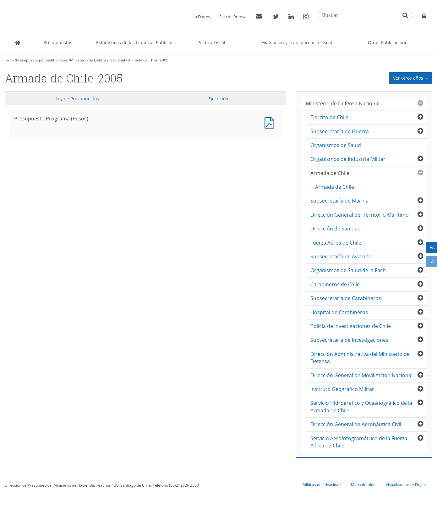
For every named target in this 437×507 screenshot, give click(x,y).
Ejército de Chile (329, 117)
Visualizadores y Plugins (407, 484)
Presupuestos (58, 42)
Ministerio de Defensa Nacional (97, 60)
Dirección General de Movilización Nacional (361, 375)
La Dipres (201, 16)
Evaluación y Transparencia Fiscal (296, 42)
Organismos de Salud (335, 145)
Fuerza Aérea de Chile (335, 242)
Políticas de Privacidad (321, 484)
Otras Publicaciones (389, 42)
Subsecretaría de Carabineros (345, 298)
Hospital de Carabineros (339, 312)
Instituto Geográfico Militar (342, 389)
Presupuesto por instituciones (42, 60)
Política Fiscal (211, 42)
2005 (164, 60)
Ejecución (218, 99)
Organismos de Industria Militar (347, 159)
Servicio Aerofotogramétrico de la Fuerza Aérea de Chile (358, 442)
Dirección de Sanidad (335, 228)
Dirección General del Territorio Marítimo (359, 214)
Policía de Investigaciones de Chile (350, 326)
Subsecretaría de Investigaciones (349, 339)
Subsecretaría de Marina (339, 200)
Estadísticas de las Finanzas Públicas (134, 42)
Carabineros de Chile (335, 284)
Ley (77, 99)
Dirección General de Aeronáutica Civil (355, 424)
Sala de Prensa (232, 16)
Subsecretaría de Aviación (341, 256)
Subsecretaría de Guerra (339, 131)
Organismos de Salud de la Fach (348, 270)
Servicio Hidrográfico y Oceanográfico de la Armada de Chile (361, 406)
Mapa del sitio (363, 484)
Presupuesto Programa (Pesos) (271, 122)
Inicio (9, 60)
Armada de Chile (142, 60)
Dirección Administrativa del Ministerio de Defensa (360, 358)
